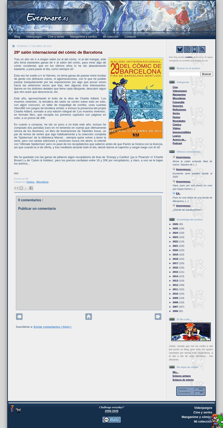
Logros (177, 136)
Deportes (178, 106)
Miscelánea (42, 182)
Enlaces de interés (183, 379)
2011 (176, 289)
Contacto (130, 36)
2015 (176, 272)
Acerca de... (179, 139)
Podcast (177, 143)
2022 (176, 241)
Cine (175, 87)
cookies (189, 57)
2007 (176, 306)
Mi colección (111, 36)
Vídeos (177, 128)
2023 (176, 237)
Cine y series (56, 36)
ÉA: (178, 193)
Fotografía (178, 102)
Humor (177, 117)
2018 (176, 259)
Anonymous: (183, 157)
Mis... (176, 372)
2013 (176, 280)
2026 (176, 224)
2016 (176, 267)
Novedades (179, 121)
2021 (176, 246)
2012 (176, 285)
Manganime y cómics (83, 36)
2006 (176, 311)
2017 (176, 263)
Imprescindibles (182, 132)
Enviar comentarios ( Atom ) (52, 326)
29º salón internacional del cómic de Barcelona (58, 52)
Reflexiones (179, 109)
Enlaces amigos (182, 376)
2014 (176, 276)
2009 (176, 298)
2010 (176, 293)
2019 (176, 254)
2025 (176, 228)
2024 (176, 232)
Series (176, 113)
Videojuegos (34, 36)
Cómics (30, 182)
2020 (176, 250)
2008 (176, 302)
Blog (17, 36)
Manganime (179, 94)
